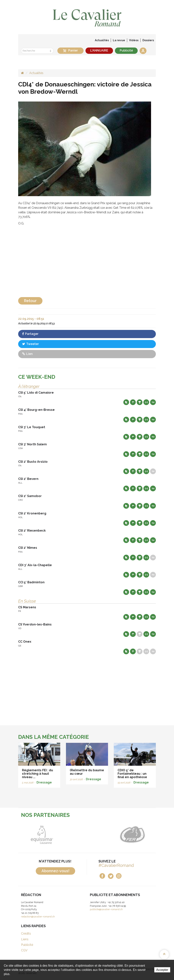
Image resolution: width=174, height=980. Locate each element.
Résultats (139, 402)
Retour (30, 300)
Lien (27, 354)
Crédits (26, 933)
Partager (30, 334)
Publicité (126, 50)
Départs (133, 402)
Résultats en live (146, 402)
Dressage (44, 782)
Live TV (153, 402)
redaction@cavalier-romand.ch (38, 916)
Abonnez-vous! (55, 871)
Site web (126, 402)
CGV (24, 950)
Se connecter (143, 50)
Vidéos (133, 40)
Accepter (162, 969)
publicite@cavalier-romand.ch (106, 909)
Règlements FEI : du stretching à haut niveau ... (37, 773)
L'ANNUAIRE (99, 50)
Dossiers (148, 40)
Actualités (102, 40)
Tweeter (30, 344)
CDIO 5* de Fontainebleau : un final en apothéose (132, 773)
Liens (24, 939)
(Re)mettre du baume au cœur (87, 771)
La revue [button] (119, 40)
